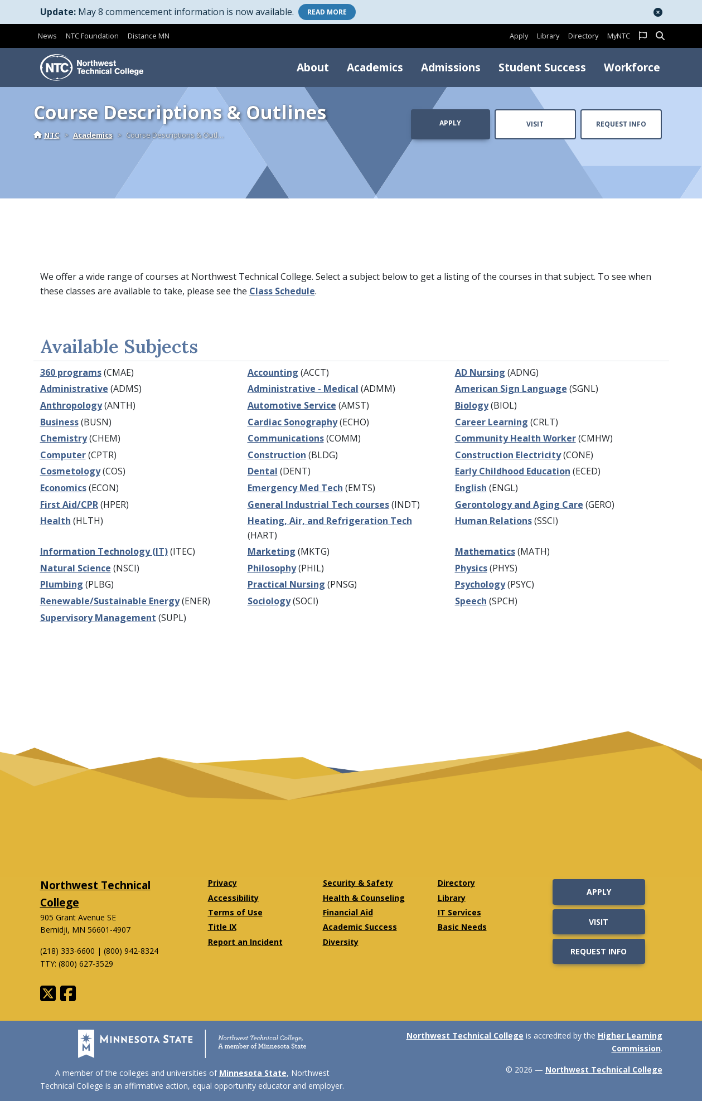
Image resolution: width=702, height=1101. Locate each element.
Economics (63, 488)
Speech (471, 601)
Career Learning (491, 422)
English (471, 488)
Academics (375, 67)
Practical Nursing (286, 584)
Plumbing (61, 584)
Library (548, 36)
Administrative (74, 388)
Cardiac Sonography (292, 422)
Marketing (272, 551)
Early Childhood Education (512, 471)
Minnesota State (253, 1073)
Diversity (341, 942)
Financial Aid (348, 912)
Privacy (222, 882)
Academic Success (360, 926)
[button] (657, 12)
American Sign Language (511, 388)
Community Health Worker (515, 438)
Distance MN (149, 36)
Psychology (480, 584)
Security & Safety (358, 882)
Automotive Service (292, 405)
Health (55, 521)
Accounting (273, 372)
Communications (286, 438)
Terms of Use (235, 912)
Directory (583, 36)
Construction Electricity (508, 455)
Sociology (269, 601)
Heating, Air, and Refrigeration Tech (330, 521)
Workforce (632, 67)
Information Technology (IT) (104, 551)
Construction (277, 455)
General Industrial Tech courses (318, 504)
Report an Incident (245, 942)
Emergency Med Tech (295, 488)
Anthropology (71, 405)
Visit (535, 124)
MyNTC (618, 36)
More (327, 12)
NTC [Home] (46, 135)
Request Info (621, 124)
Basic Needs (462, 926)
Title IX (222, 926)
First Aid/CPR (69, 504)
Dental (263, 471)
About (313, 67)
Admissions (451, 67)
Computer (63, 455)
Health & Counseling (364, 898)
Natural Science (75, 568)
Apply (519, 36)
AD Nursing (480, 372)
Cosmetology (70, 471)
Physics (471, 568)
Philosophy (272, 568)
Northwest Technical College (465, 1035)
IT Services (459, 912)
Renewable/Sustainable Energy (110, 601)
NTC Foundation (92, 36)
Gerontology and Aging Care (519, 504)
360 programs (70, 372)
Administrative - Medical (303, 388)
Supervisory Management (98, 618)
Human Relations (493, 521)
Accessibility (233, 898)
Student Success (542, 67)
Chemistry (63, 438)
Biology (471, 405)
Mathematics (485, 551)
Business (59, 422)
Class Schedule (282, 291)
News (47, 36)
